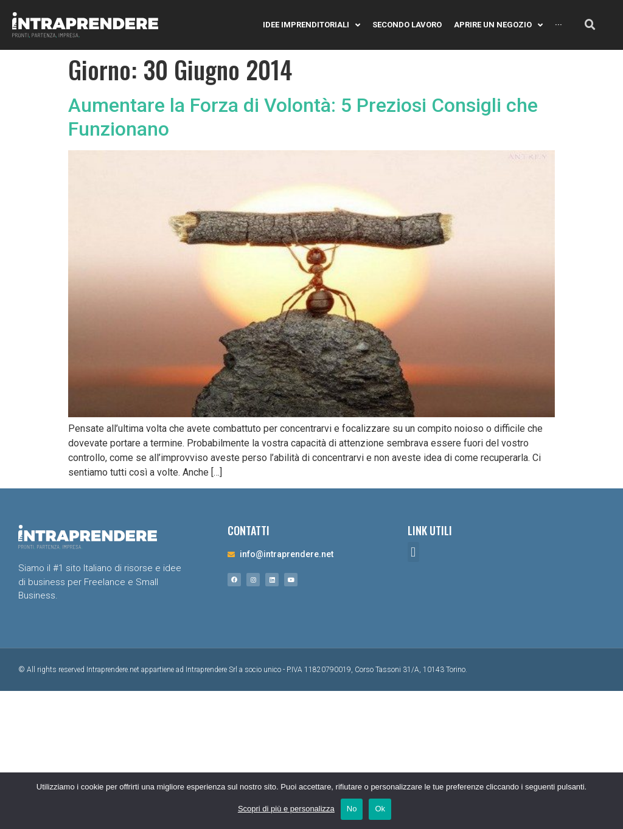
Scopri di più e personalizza (286, 808)
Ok (380, 808)
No (352, 808)
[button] (413, 552)
